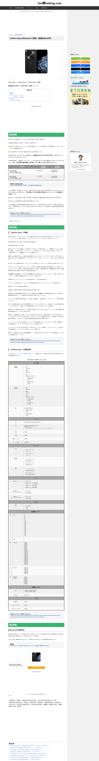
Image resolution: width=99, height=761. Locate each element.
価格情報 (11, 92)
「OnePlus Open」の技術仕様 (17, 97)
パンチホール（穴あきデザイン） (23, 704)
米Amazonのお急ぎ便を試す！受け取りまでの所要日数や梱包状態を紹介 (26, 185)
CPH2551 (19, 700)
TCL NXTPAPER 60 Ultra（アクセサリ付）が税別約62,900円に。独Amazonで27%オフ (28, 753)
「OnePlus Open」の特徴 (16, 95)
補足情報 (11, 98)
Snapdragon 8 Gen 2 (48, 702)
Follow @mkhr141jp (80, 169)
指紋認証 (45, 704)
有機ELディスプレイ (53, 704)
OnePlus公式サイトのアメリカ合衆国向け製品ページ (21, 353)
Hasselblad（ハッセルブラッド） (15, 702)
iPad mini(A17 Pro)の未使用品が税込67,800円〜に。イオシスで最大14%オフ (26, 747)
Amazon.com (17, 221)
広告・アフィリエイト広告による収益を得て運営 (36, 11)
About (37, 7)
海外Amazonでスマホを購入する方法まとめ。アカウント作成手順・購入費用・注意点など (30, 645)
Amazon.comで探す (36, 667)
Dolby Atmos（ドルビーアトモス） (29, 700)
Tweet (10, 695)
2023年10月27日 (18, 34)
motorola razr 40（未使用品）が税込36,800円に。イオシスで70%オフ (25, 751)
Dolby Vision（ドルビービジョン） (45, 700)
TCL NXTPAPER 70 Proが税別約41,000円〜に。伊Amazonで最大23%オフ (26, 749)
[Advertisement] (36, 23)
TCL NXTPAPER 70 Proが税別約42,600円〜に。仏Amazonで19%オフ (25, 759)
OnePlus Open (33, 702)
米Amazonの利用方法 (15, 100)
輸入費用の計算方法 (19, 7)
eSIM (55, 700)
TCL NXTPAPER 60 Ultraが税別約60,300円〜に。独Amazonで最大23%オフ (26, 757)
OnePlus (26, 702)
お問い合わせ (44, 7)
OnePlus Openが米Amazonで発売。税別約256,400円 (30, 38)
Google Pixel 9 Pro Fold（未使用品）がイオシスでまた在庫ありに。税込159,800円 (27, 755)
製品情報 (11, 94)
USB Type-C (57, 702)
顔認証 (60, 704)
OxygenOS (40, 702)
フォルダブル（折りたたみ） (36, 704)
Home (11, 7)
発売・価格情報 (17, 706)
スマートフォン (12, 704)
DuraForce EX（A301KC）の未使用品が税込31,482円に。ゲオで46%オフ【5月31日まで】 (29, 745)
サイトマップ (30, 7)
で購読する (80, 58)
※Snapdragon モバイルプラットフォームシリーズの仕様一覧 (38, 428)
